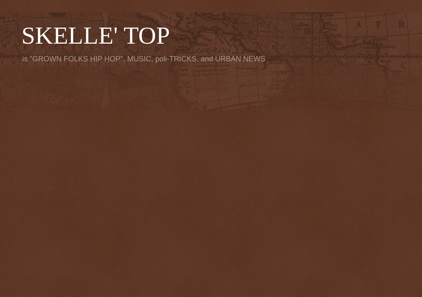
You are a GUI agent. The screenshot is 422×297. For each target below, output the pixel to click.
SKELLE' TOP (95, 35)
